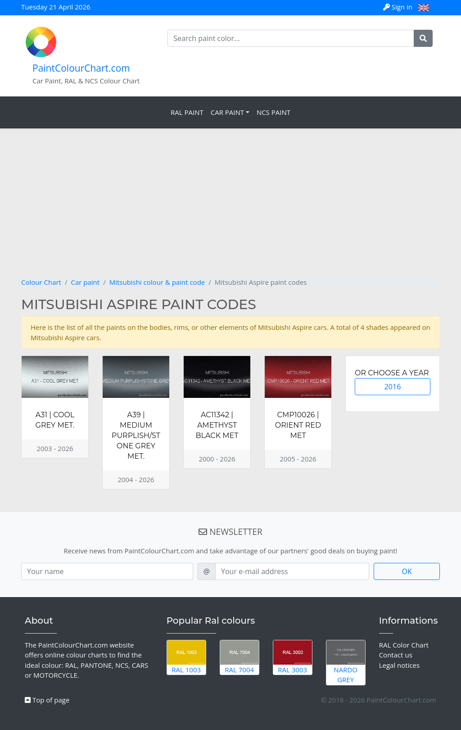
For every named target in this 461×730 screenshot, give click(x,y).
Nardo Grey (345, 662)
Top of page (47, 699)
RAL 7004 (239, 657)
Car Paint (227, 112)
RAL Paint (187, 112)
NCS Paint (273, 112)
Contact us (395, 654)
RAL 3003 (292, 657)
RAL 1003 (186, 657)
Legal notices (399, 665)
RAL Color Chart (404, 644)
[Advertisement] (230, 209)
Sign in (398, 6)
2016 (392, 387)
